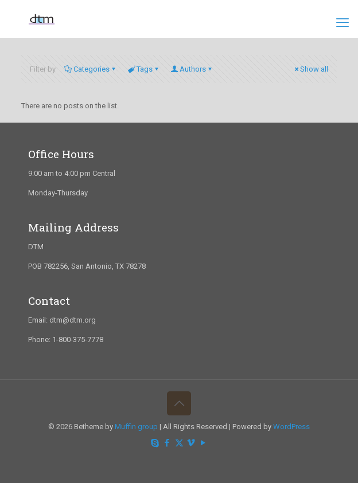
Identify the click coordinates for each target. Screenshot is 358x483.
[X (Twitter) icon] (179, 443)
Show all (310, 69)
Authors (191, 69)
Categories (90, 69)
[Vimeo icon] (191, 443)
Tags (143, 69)
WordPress (291, 426)
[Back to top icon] (179, 403)
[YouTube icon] (203, 443)
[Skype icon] (155, 443)
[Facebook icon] (167, 443)
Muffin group (136, 426)
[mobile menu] (342, 23)
